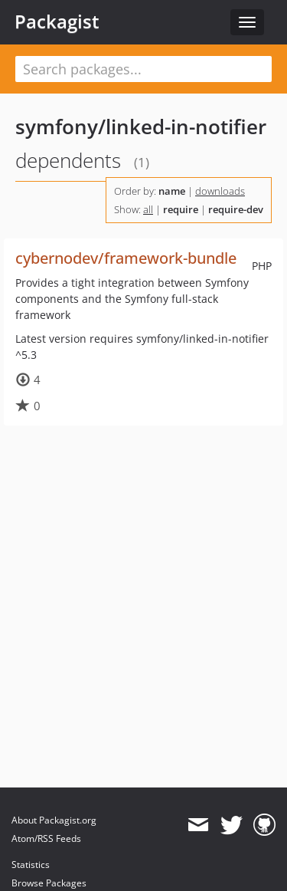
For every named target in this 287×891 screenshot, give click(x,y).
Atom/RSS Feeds (46, 838)
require (180, 209)
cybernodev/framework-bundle (125, 258)
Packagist (57, 21)
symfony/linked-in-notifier (140, 126)
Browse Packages (48, 882)
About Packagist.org (53, 820)
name (171, 191)
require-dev (235, 209)
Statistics (30, 864)
